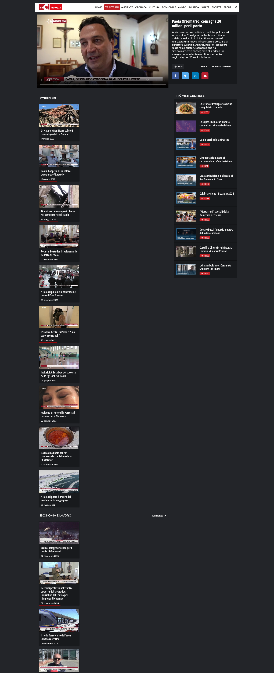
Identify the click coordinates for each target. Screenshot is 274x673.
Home (98, 7)
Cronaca (141, 7)
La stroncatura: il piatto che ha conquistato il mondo (216, 105)
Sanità (205, 7)
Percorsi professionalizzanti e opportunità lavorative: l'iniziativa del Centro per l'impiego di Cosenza (57, 593)
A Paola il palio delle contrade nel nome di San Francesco (58, 293)
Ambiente (127, 7)
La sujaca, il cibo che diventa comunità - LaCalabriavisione (215, 123)
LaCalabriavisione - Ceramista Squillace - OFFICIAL (215, 267)
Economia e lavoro (174, 7)
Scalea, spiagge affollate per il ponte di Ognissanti (57, 549)
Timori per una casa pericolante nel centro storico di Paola (58, 213)
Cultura (154, 7)
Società (216, 7)
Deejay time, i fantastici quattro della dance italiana (216, 231)
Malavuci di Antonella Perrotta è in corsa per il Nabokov (58, 414)
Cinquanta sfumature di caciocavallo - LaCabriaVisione (216, 159)
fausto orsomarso (221, 66)
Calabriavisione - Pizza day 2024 (217, 193)
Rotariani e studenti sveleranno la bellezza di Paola (59, 253)
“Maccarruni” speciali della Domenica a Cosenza (214, 213)
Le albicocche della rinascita (214, 140)
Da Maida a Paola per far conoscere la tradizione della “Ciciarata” (56, 456)
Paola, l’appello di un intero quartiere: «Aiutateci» (56, 172)
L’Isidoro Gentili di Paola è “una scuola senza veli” (58, 333)
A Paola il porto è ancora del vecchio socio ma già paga (56, 498)
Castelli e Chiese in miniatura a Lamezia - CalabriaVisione (216, 249)
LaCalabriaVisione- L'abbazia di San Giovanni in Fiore (216, 177)
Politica (194, 7)
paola (204, 66)
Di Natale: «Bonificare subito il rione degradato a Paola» (57, 132)
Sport (227, 7)
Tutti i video (159, 515)
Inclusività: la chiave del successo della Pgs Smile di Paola (58, 374)
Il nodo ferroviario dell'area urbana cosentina (56, 637)
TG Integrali (112, 7)
